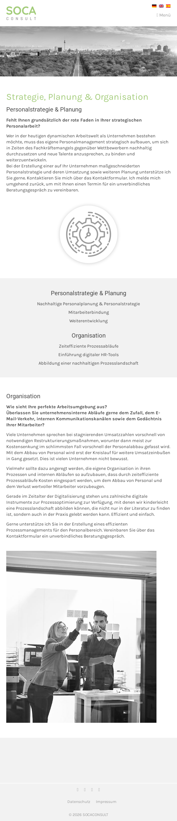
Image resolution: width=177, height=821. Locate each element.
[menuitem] (152, 5)
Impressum (106, 801)
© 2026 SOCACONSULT (88, 814)
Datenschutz (78, 801)
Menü (163, 15)
